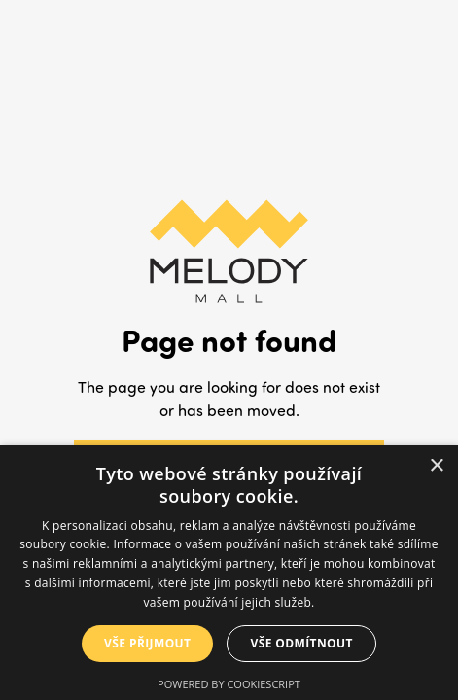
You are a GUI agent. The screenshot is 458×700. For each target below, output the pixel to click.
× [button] (436, 466)
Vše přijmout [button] (147, 643)
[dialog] (229, 572)
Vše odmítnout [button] (301, 643)
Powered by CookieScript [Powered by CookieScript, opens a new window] (229, 684)
